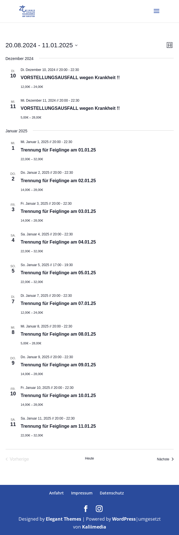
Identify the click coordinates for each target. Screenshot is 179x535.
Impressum (81, 493)
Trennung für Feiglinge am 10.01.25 (58, 395)
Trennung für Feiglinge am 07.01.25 (58, 303)
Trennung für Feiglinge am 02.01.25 (58, 180)
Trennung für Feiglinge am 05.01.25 (58, 272)
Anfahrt (56, 493)
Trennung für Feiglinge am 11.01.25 (58, 426)
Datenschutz (112, 493)
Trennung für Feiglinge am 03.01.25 (58, 211)
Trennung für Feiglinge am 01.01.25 (58, 150)
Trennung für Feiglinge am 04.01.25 (58, 242)
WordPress (124, 519)
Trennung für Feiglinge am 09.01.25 (58, 364)
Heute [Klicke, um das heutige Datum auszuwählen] (89, 458)
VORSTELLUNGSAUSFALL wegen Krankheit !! (70, 77)
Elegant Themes (63, 519)
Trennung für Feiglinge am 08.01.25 (58, 334)
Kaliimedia (94, 527)
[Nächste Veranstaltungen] (165, 459)
